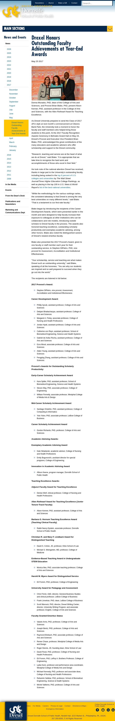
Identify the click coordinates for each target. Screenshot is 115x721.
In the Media (11, 184)
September (13, 102)
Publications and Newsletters (13, 202)
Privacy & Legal (56, 706)
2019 (9, 77)
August (12, 106)
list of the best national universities (55, 187)
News (8, 43)
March (11, 142)
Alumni (54, 3)
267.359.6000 (57, 718)
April (11, 138)
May (11, 118)
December (13, 90)
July (11, 110)
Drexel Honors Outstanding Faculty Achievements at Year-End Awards (19, 128)
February (13, 146)
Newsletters (42, 3)
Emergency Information (55, 709)
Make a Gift (65, 3)
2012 (9, 171)
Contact (77, 3)
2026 (9, 49)
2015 (9, 159)
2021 (9, 69)
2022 (9, 65)
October (12, 98)
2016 (9, 155)
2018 (9, 81)
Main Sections (14, 28)
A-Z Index (27, 706)
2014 (9, 163)
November (13, 94)
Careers (46, 706)
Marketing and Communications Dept (15, 211)
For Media (37, 706)
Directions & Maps (79, 706)
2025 (9, 53)
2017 (9, 85)
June (11, 114)
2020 (9, 73)
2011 (9, 175)
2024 (9, 57)
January (12, 150)
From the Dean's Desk (15, 196)
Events (8, 190)
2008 (9, 179)
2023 (9, 61)
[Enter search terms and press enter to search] (99, 3)
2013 (9, 167)
